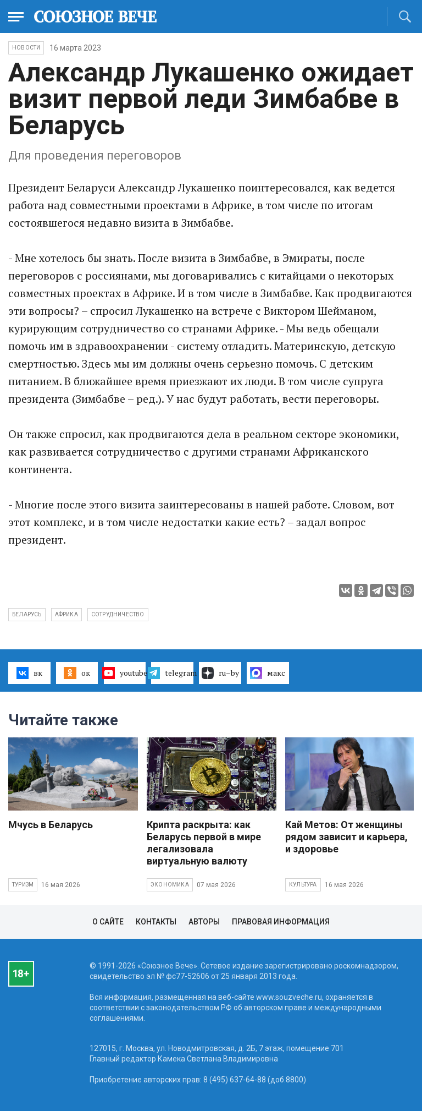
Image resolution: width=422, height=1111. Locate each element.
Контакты (156, 921)
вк (29, 673)
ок (77, 673)
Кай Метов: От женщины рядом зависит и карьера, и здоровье (346, 837)
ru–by (220, 673)
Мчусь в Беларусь (50, 824)
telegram (172, 673)
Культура (303, 885)
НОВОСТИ (26, 48)
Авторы (204, 921)
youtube (125, 673)
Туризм (23, 885)
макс (267, 673)
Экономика (170, 885)
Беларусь (27, 614)
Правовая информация (281, 921)
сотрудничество (118, 614)
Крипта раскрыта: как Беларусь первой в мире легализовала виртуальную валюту (204, 843)
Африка (66, 614)
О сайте (108, 921)
